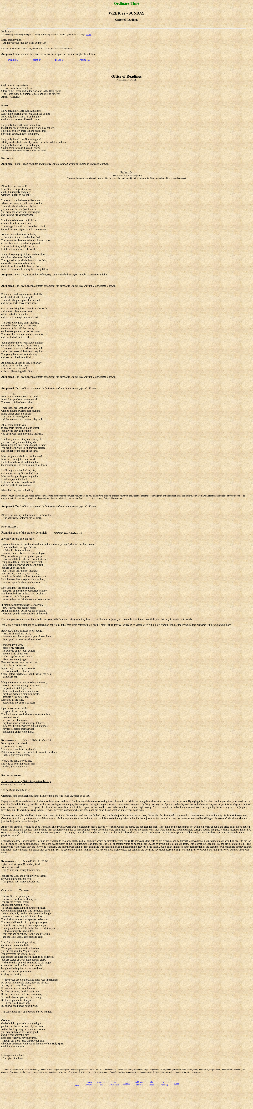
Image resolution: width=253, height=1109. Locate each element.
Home (76, 1085)
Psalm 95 (13, 59)
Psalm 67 (60, 59)
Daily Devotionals (114, 1083)
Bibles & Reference (139, 1083)
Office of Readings (126, 76)
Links (176, 1083)
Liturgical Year (101, 1083)
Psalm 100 (84, 59)
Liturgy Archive (89, 1083)
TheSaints (151, 1083)
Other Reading (164, 1083)
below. (88, 34)
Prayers (126, 1083)
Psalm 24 (36, 59)
